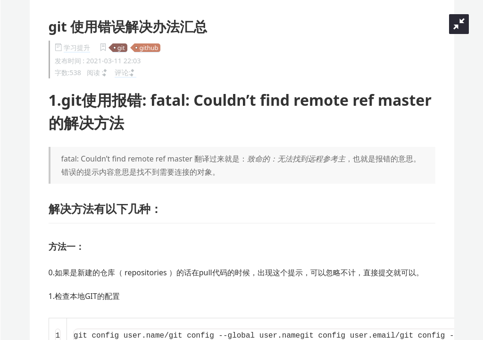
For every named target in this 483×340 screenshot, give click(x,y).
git (121, 47)
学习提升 (77, 47)
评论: (125, 72)
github (148, 47)
